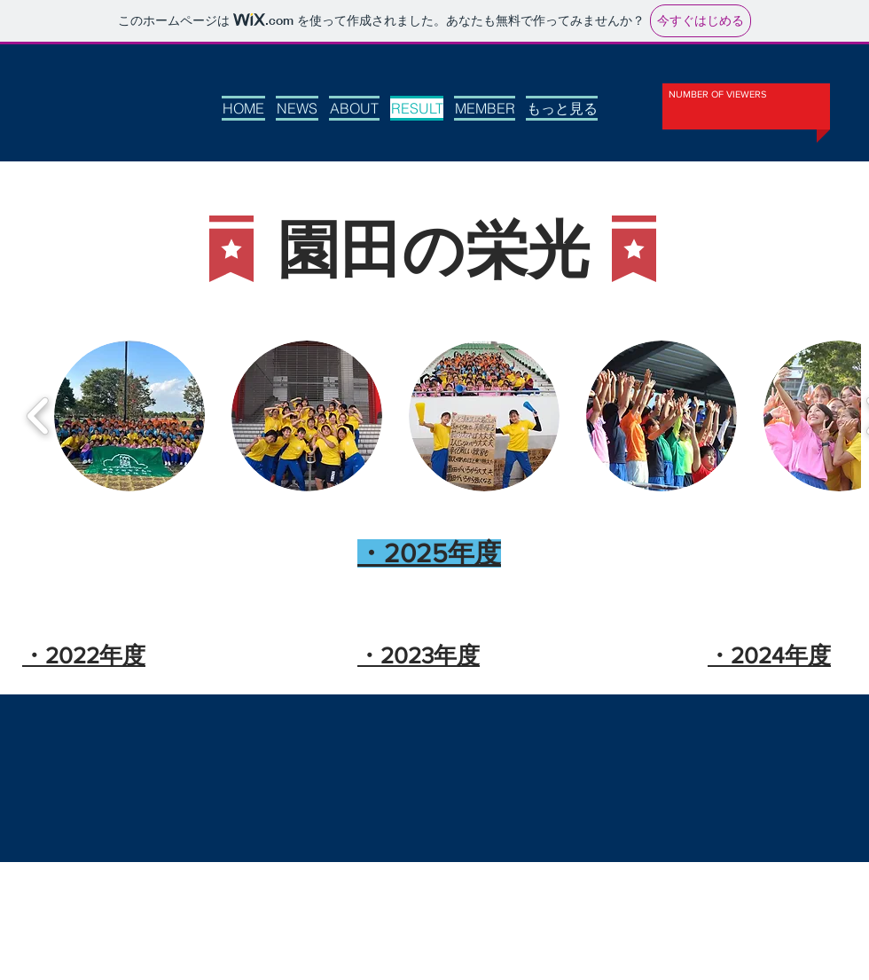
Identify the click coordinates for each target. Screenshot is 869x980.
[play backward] (39, 416)
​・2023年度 (418, 655)
